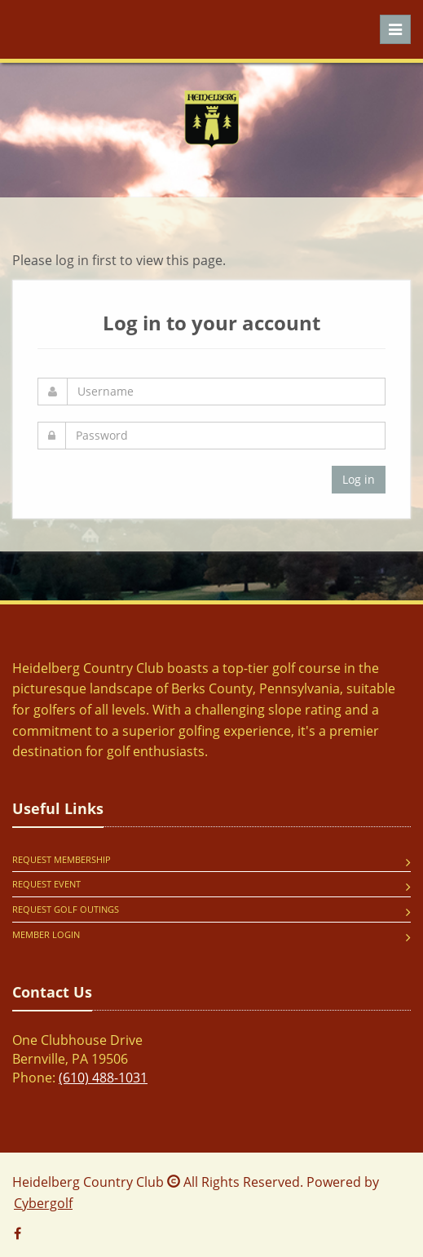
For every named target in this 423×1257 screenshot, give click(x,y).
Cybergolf (43, 1203)
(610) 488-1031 (103, 1078)
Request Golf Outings (65, 909)
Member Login (46, 934)
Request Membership (61, 859)
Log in (358, 479)
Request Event (46, 884)
